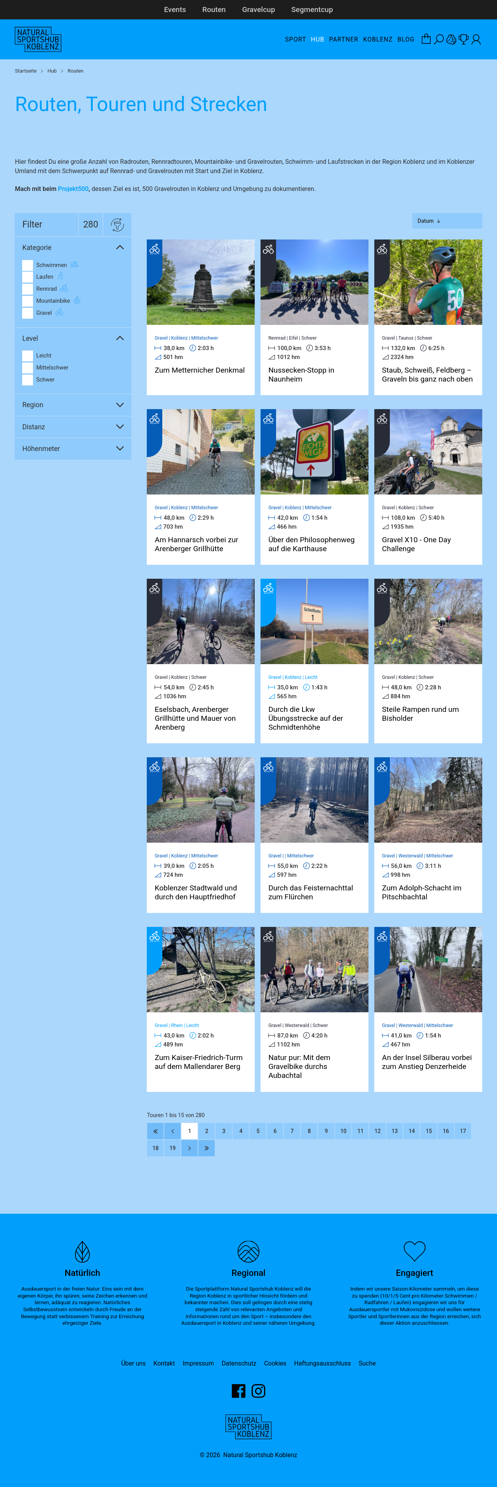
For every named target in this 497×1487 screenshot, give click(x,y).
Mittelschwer (45, 368)
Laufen (37, 277)
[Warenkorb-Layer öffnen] (426, 39)
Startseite (25, 71)
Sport (295, 39)
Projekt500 (73, 189)
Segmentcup (312, 9)
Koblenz (378, 39)
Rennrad (39, 289)
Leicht (36, 355)
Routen (214, 9)
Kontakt (164, 1363)
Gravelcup (258, 9)
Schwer (38, 380)
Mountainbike (46, 301)
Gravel (37, 313)
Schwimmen (44, 265)
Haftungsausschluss (322, 1363)
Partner (344, 39)
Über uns (133, 1363)
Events (175, 9)
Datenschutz (239, 1363)
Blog (406, 39)
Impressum (198, 1363)
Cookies (275, 1363)
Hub (318, 39)
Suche (367, 1363)
